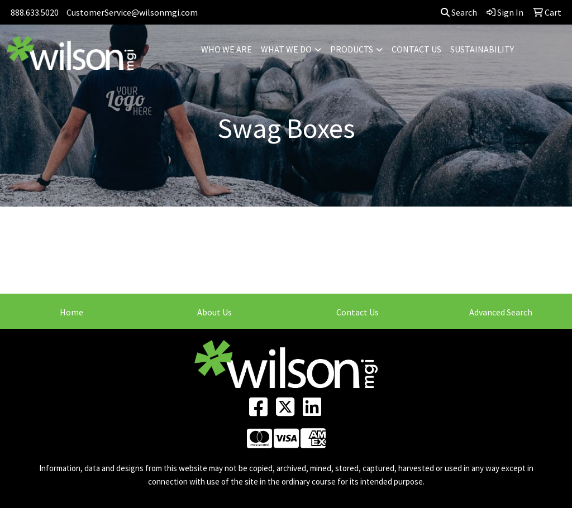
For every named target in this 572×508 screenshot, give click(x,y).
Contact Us (357, 312)
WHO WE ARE (226, 49)
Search (459, 12)
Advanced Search (500, 312)
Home (71, 312)
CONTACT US (416, 49)
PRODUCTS (351, 49)
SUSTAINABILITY (482, 49)
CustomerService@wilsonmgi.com (132, 12)
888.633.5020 (35, 12)
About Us (214, 312)
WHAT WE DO (286, 49)
